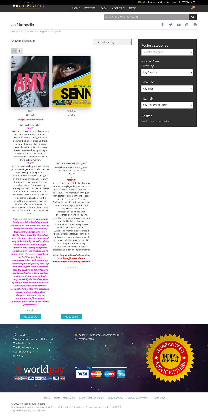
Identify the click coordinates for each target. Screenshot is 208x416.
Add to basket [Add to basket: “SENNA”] (71, 316)
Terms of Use (115, 398)
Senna (44, 231)
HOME (76, 8)
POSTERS (89, 8)
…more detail (30, 310)
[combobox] (146, 17)
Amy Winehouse (27, 219)
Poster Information (64, 398)
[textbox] (167, 52)
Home (14, 31)
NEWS (132, 8)
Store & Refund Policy (91, 398)
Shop (24, 31)
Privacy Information (138, 398)
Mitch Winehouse (27, 253)
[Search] (193, 17)
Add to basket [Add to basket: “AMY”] (30, 316)
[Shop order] (112, 42)
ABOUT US (118, 8)
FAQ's (104, 8)
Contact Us (159, 398)
